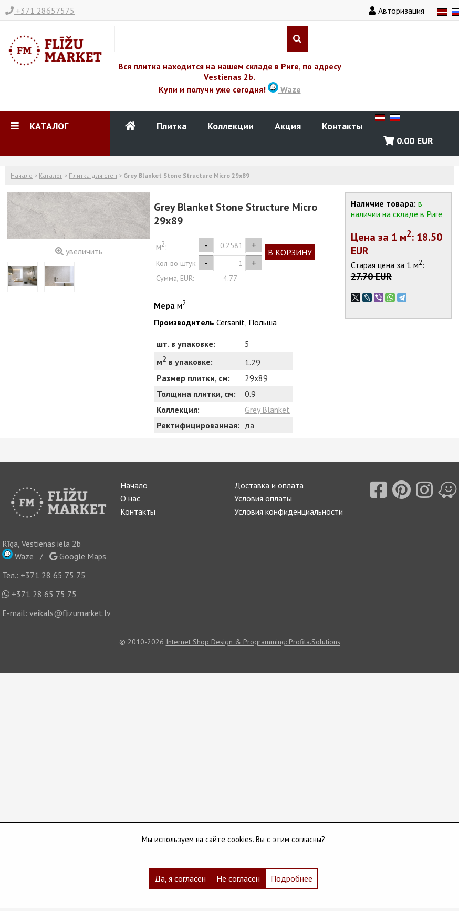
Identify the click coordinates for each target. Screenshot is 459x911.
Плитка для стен (93, 175)
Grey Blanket (267, 409)
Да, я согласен (180, 878)
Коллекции (230, 126)
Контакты (342, 126)
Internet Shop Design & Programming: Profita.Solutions (253, 642)
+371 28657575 (40, 10)
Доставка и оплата (269, 485)
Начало (22, 175)
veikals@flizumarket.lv (70, 613)
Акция (288, 126)
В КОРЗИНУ (290, 252)
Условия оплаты (263, 498)
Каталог (50, 175)
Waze (284, 89)
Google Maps (77, 556)
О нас (130, 498)
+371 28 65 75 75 (53, 575)
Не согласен (238, 878)
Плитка (171, 126)
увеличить (78, 251)
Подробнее (291, 878)
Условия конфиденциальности (288, 511)
